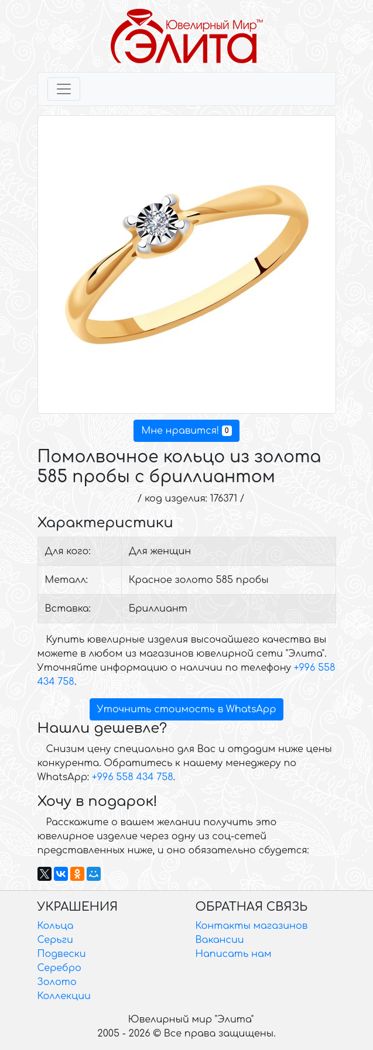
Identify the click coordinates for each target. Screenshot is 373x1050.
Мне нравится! (186, 431)
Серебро (59, 968)
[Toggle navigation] (63, 89)
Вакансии (220, 940)
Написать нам (234, 954)
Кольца (55, 926)
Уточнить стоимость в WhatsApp (186, 709)
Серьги (55, 940)
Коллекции (64, 996)
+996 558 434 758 (132, 777)
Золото (57, 982)
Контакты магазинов (252, 926)
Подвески (61, 954)
